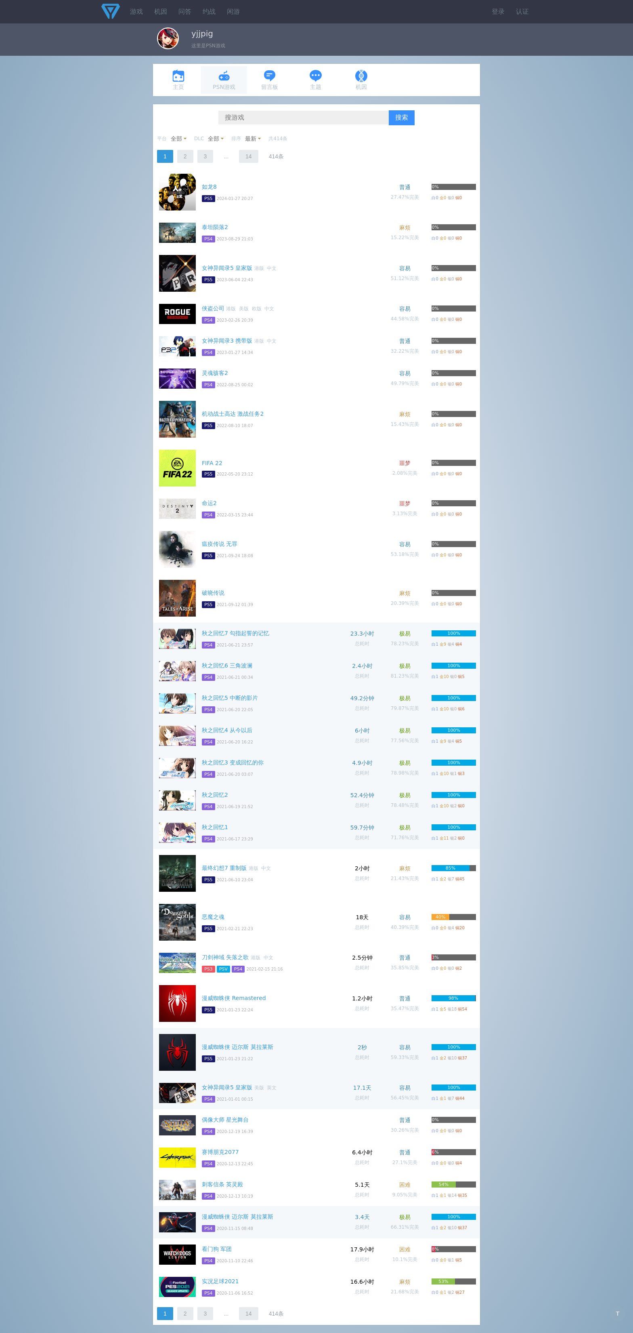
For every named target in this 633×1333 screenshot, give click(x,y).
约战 (209, 11)
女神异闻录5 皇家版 (227, 268)
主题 (315, 79)
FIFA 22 (212, 463)
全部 (176, 138)
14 (248, 156)
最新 (250, 138)
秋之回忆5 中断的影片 (230, 698)
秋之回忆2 (215, 795)
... (226, 156)
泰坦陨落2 (215, 227)
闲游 (233, 11)
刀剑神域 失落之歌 (225, 957)
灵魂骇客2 (215, 373)
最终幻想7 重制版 (224, 868)
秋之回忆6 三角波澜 (227, 665)
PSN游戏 (224, 79)
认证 (522, 11)
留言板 (269, 79)
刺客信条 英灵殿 (222, 1184)
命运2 (209, 503)
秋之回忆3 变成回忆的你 (233, 762)
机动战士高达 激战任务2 (233, 414)
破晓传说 (213, 593)
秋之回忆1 (215, 827)
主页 (178, 79)
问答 (184, 11)
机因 (160, 11)
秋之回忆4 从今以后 (227, 730)
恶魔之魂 (213, 917)
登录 (498, 11)
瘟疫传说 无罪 (219, 544)
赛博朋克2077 (220, 1152)
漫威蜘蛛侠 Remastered (234, 998)
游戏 (136, 11)
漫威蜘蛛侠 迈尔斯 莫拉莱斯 (237, 1047)
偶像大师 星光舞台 (225, 1119)
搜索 (401, 117)
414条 (276, 156)
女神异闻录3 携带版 (227, 340)
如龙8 (209, 186)
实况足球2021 (220, 1281)
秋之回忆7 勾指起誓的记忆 (235, 633)
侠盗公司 (213, 308)
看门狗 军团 (217, 1249)
